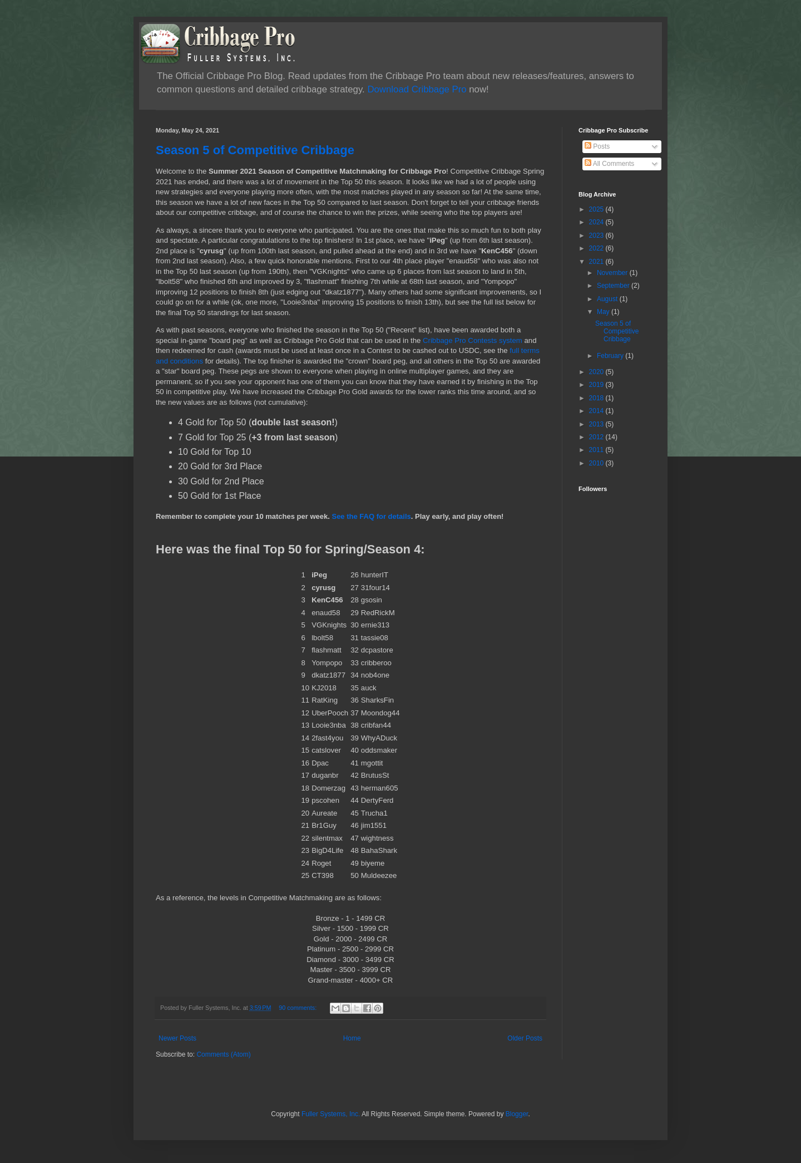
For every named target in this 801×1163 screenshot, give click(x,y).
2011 (597, 450)
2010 (597, 463)
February (611, 356)
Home (352, 1038)
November (613, 273)
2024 (597, 222)
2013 (597, 424)
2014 (597, 411)
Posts (597, 146)
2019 (597, 385)
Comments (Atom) (223, 1054)
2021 (597, 262)
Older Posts (524, 1038)
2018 (597, 398)
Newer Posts (177, 1038)
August (608, 299)
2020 (597, 372)
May (604, 312)
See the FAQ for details (371, 516)
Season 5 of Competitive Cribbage (255, 150)
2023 (597, 235)
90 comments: (298, 1007)
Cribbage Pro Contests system (472, 340)
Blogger (517, 1114)
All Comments (609, 164)
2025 (597, 209)
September (614, 285)
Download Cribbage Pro (416, 89)
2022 (597, 248)
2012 (597, 437)
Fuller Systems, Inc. (330, 1114)
